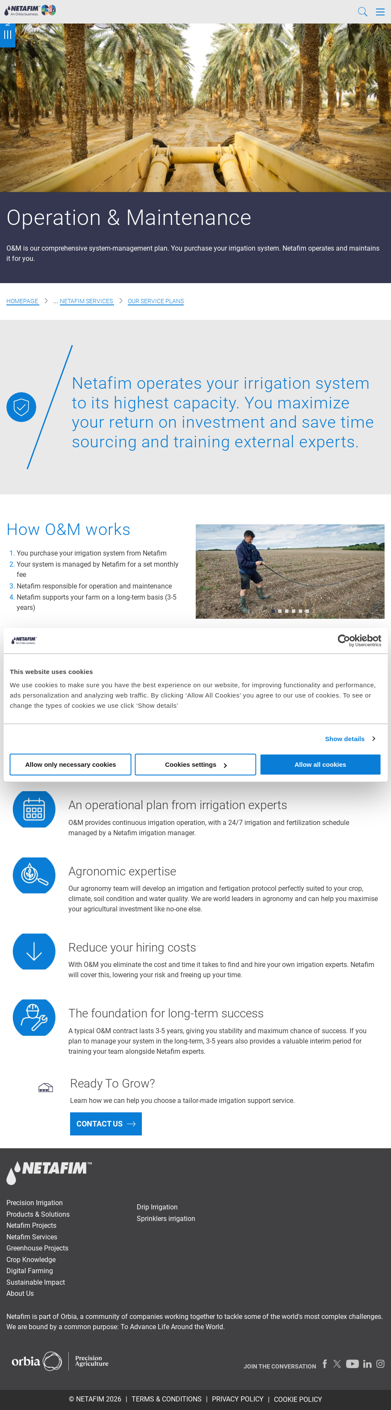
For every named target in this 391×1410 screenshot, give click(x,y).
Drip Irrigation (157, 1207)
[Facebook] (324, 1364)
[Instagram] (380, 1364)
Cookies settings (195, 764)
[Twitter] (337, 1364)
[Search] (363, 12)
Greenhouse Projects (37, 1248)
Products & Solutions (38, 1214)
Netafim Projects (31, 1225)
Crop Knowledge (31, 1260)
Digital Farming (29, 1271)
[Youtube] (352, 1363)
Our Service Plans (156, 301)
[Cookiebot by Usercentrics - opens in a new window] (343, 640)
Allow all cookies (320, 764)
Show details (345, 738)
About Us (20, 1293)
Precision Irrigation (34, 1203)
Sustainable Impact (35, 1282)
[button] (273, 611)
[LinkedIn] (367, 1364)
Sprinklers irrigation (166, 1219)
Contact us (99, 1123)
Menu (7, 24)
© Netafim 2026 (95, 1399)
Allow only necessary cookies (70, 764)
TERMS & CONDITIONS (167, 1399)
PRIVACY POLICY (238, 1399)
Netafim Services (87, 301)
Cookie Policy (298, 1399)
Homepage (22, 301)
